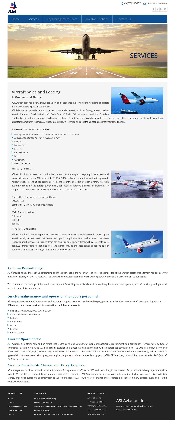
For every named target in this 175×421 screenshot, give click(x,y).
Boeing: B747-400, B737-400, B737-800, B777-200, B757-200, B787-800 (47, 134)
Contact (11, 414)
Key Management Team (62, 19)
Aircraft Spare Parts (42, 410)
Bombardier (20, 145)
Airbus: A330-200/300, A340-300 (26, 313)
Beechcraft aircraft (23, 162)
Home (16, 19)
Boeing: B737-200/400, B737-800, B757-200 (31, 310)
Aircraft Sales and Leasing (45, 398)
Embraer (18, 141)
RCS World (132, 409)
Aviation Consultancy (43, 402)
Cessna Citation (21, 152)
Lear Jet (17, 148)
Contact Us (124, 19)
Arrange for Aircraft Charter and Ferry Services (53, 414)
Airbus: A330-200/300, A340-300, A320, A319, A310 (37, 137)
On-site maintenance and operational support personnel (58, 406)
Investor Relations (97, 19)
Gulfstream (19, 159)
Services (35, 19)
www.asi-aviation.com (96, 413)
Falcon (17, 155)
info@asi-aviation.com (155, 3)
